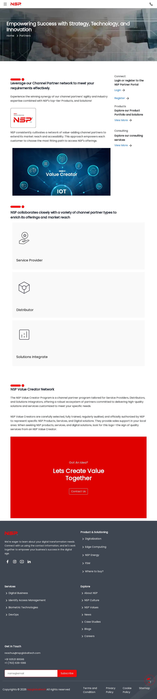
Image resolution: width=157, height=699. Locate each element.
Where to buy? (92, 572)
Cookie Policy (127, 690)
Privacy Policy (110, 690)
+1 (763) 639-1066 (15, 663)
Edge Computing (93, 547)
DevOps (12, 615)
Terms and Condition (90, 690)
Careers (87, 636)
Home (10, 36)
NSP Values (89, 608)
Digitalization (91, 539)
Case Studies (90, 622)
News (85, 615)
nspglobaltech (36, 689)
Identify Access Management (25, 600)
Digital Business (16, 593)
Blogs (85, 629)
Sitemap (144, 688)
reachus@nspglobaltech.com (22, 653)
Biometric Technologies (22, 608)
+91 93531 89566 (14, 659)
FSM (85, 563)
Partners (25, 36)
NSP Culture (89, 600)
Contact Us (78, 491)
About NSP (89, 593)
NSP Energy (90, 555)
